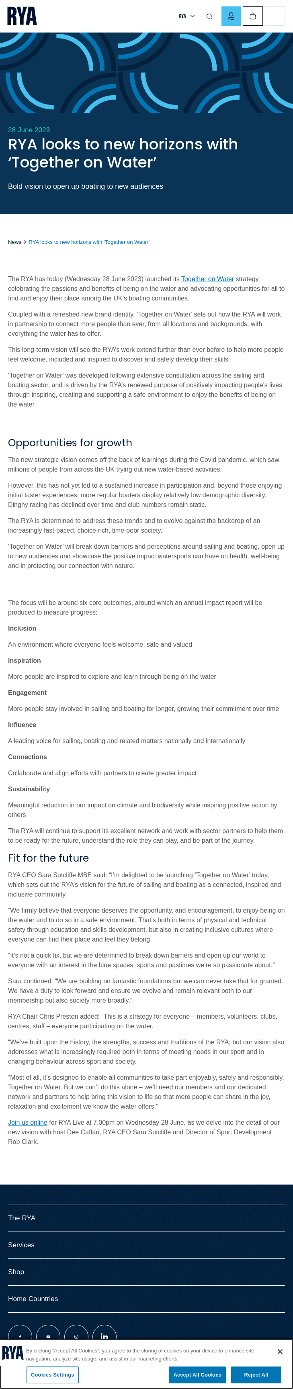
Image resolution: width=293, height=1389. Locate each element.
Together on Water (207, 279)
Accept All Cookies (197, 1375)
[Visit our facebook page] (20, 1337)
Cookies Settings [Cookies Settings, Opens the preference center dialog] (52, 1375)
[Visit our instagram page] (76, 1337)
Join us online (27, 1122)
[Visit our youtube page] (48, 1337)
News (14, 242)
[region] (146, 1364)
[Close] (280, 1351)
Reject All (256, 1375)
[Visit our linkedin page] (104, 1337)
